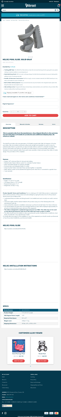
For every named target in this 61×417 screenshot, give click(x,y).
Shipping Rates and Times (36, 385)
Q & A (53, 124)
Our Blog (32, 377)
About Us (4, 379)
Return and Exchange (35, 382)
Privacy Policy (33, 379)
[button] (28, 57)
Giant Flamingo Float (18, 353)
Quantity (5, 111)
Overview (8, 124)
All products (33, 387)
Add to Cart (30, 115)
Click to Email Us (9, 397)
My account (4, 385)
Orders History (5, 387)
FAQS (3, 377)
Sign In (51, 1)
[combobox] (30, 10)
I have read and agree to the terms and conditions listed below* (23, 96)
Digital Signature (8, 104)
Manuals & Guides (25, 124)
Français (56, 1)
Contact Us (4, 382)
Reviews (41, 124)
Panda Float (42, 353)
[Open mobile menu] (2, 6)
